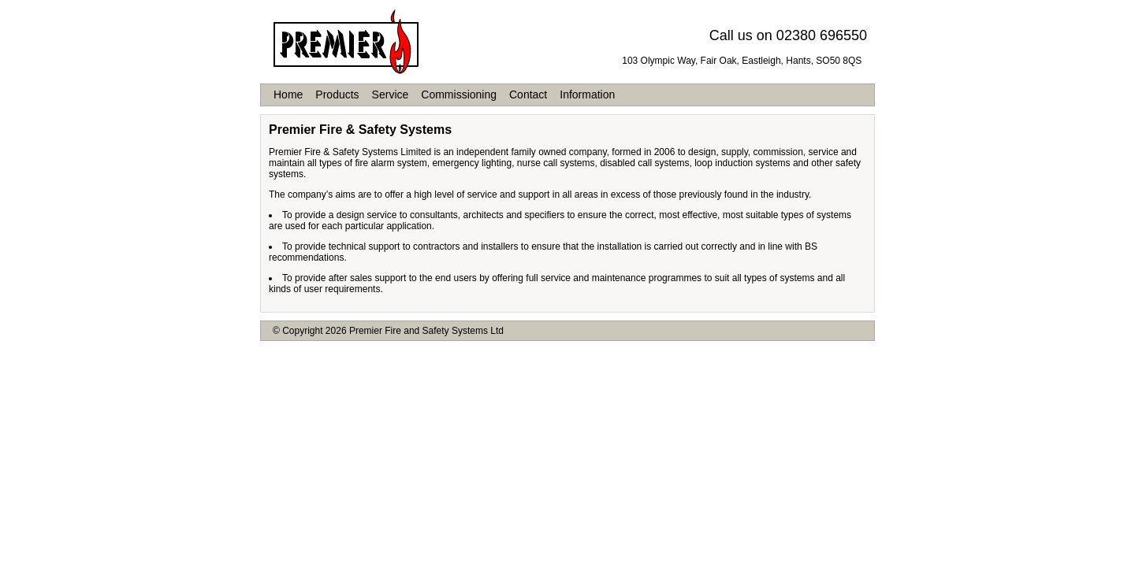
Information (587, 94)
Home (288, 94)
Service (390, 94)
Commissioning (459, 94)
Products (337, 94)
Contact (528, 94)
